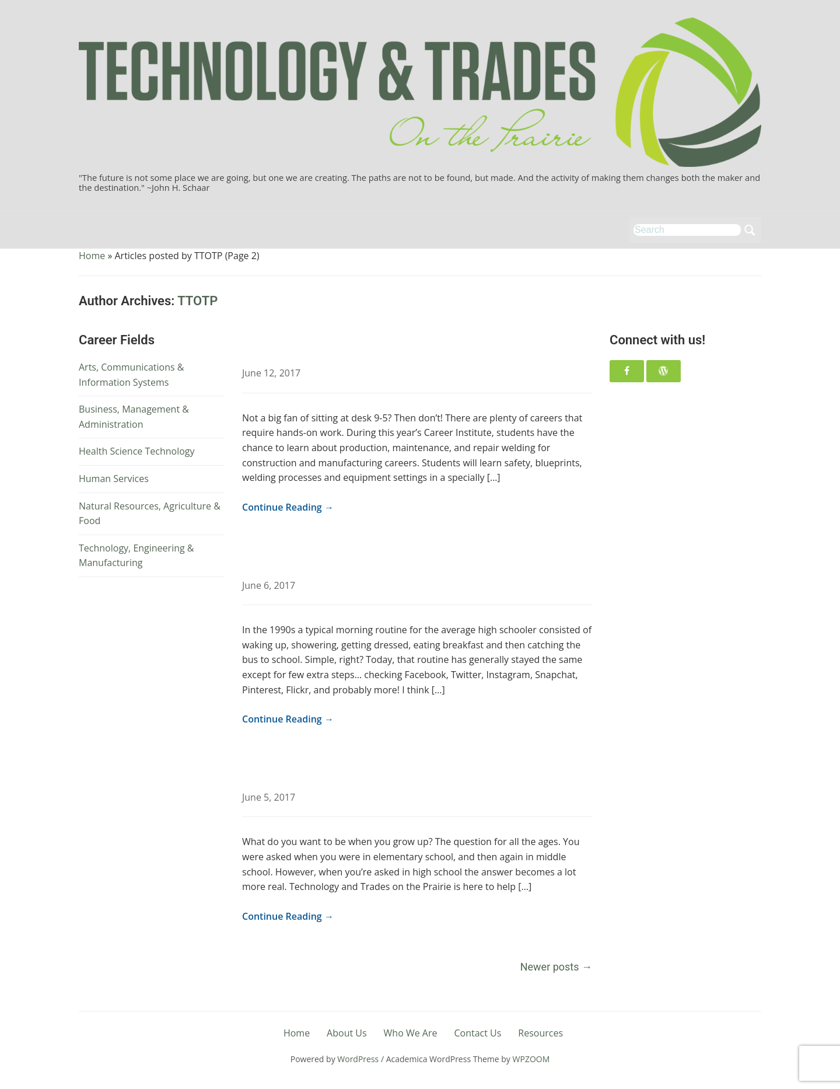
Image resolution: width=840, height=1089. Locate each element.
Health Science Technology (137, 451)
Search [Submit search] (749, 230)
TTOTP (197, 301)
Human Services (114, 478)
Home (92, 255)
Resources (540, 1033)
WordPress (358, 1058)
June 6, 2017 (268, 585)
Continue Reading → (288, 507)
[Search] (687, 230)
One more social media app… (335, 557)
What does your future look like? (347, 770)
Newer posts (556, 967)
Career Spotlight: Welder (321, 345)
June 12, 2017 (271, 373)
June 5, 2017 (268, 797)
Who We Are (411, 1033)
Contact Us (477, 1033)
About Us (347, 1033)
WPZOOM (531, 1058)
